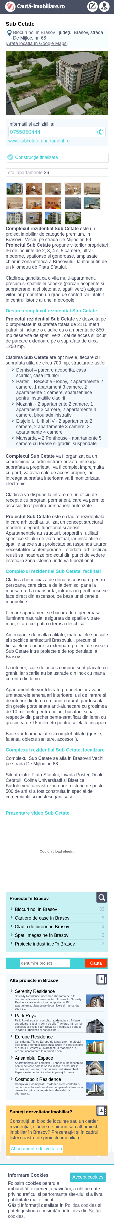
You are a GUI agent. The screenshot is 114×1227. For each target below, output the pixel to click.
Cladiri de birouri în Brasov (42, 926)
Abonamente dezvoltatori (36, 1148)
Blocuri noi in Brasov (34, 32)
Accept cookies (87, 1177)
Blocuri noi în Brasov (36, 909)
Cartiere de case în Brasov (42, 918)
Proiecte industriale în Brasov (45, 944)
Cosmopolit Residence (38, 1079)
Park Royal (26, 1015)
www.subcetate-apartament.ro (39, 140)
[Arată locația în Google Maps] (37, 43)
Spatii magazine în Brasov (41, 935)
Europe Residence (34, 1037)
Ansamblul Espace (34, 1058)
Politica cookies (81, 1205)
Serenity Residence (35, 991)
